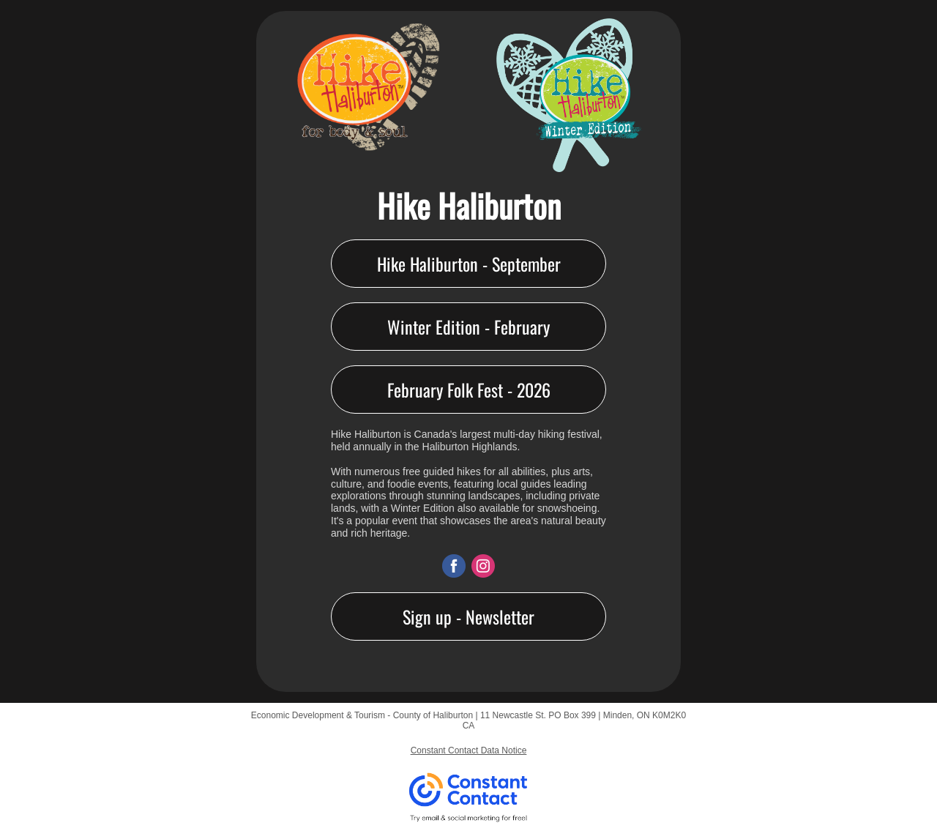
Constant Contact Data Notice (469, 750)
